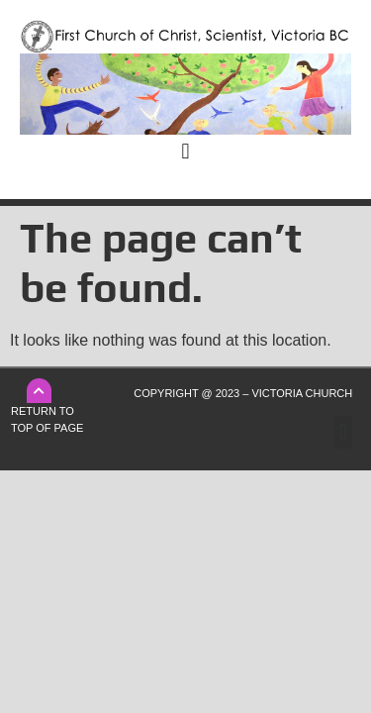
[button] (185, 151)
